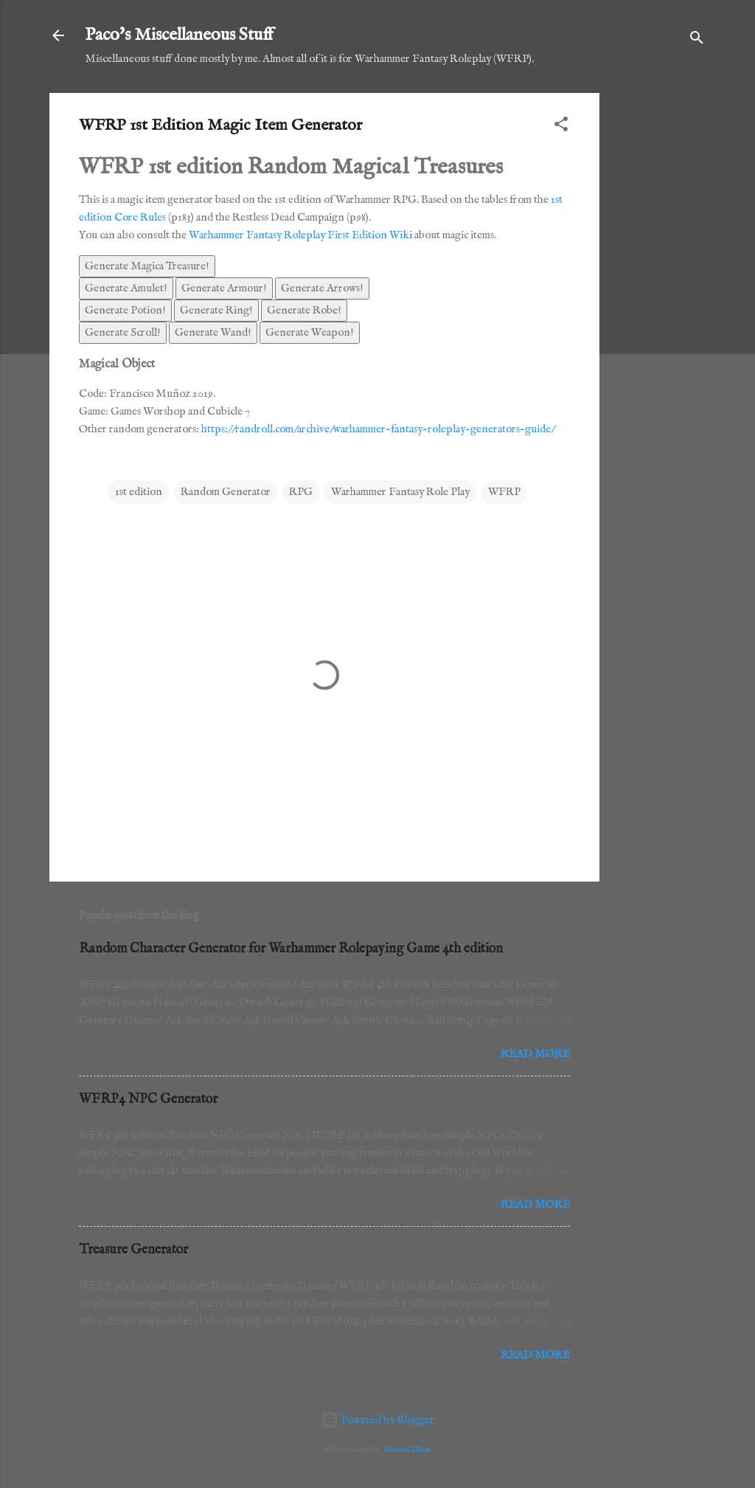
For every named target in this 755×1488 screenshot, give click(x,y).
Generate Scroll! (123, 332)
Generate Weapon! (309, 332)
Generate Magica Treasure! (147, 266)
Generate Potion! (125, 310)
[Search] (697, 40)
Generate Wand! (213, 332)
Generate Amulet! (126, 288)
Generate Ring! (216, 310)
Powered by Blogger (377, 1420)
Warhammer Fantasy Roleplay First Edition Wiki (300, 235)
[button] (561, 127)
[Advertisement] (658, 314)
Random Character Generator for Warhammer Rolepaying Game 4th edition (291, 949)
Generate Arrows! (322, 288)
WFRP (504, 492)
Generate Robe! (304, 310)
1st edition (138, 492)
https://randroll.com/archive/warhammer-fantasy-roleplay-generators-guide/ (377, 429)
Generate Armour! (224, 288)
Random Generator (226, 492)
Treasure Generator (133, 1250)
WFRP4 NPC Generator (148, 1099)
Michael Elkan (407, 1449)
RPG (301, 492)
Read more (535, 1054)
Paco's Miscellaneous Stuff (179, 35)
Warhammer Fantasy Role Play (400, 492)
